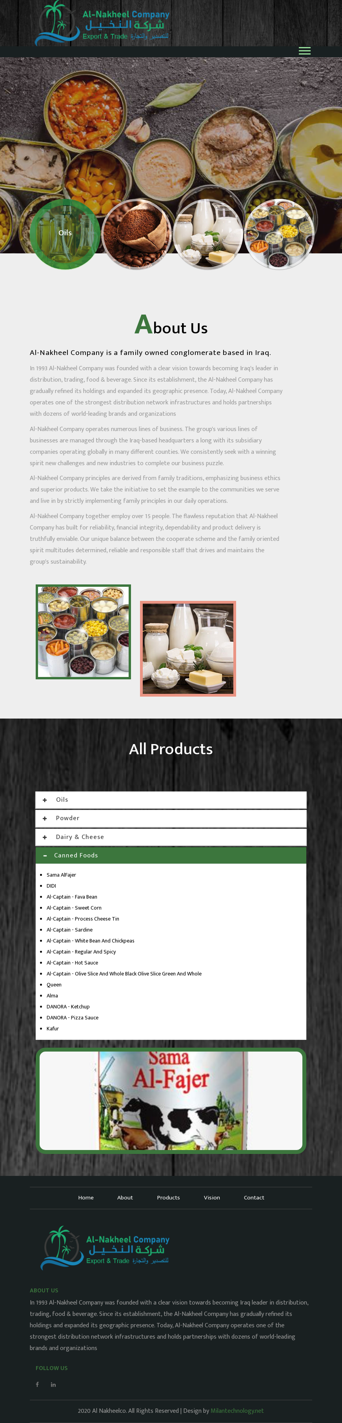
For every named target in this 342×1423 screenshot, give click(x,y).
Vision (212, 1198)
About (125, 1198)
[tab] (171, 800)
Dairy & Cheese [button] (74, 837)
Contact (254, 1198)
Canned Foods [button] (70, 855)
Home (85, 1198)
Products (168, 1198)
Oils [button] (56, 799)
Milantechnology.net (237, 1411)
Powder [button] (61, 818)
